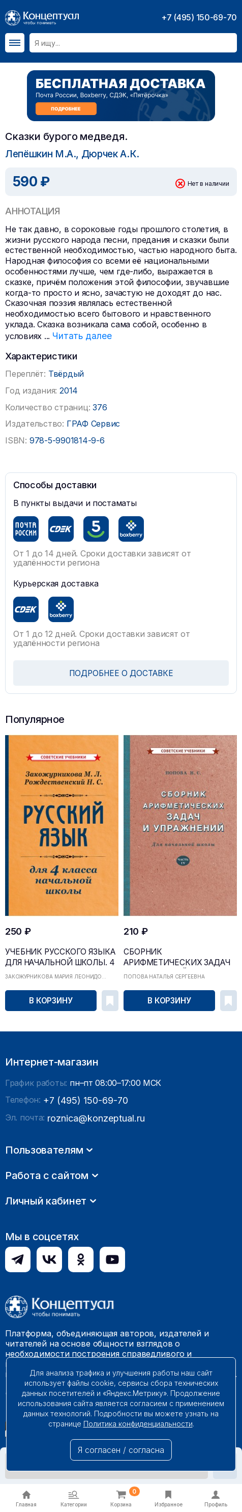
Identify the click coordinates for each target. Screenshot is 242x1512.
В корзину (51, 998)
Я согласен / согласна (121, 1450)
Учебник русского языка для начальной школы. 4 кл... (55, 952)
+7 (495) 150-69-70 (199, 17)
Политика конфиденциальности (138, 1423)
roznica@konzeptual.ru (91, 1260)
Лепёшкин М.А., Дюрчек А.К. (68, 153)
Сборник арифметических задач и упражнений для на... (174, 952)
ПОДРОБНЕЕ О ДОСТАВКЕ (121, 671)
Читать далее (79, 334)
